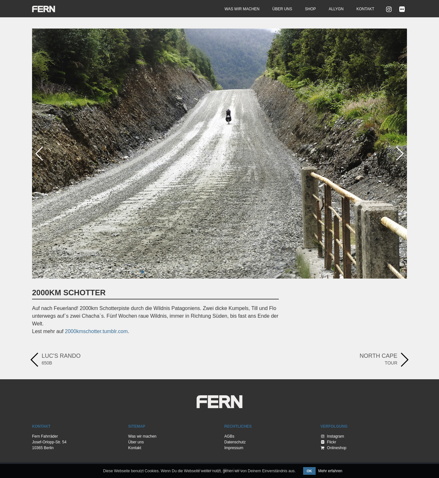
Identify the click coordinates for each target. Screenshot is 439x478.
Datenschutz (235, 442)
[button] (142, 272)
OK (309, 471)
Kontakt (365, 9)
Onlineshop (333, 448)
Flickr (328, 442)
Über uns (282, 9)
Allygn (336, 9)
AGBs (229, 436)
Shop (310, 9)
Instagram (332, 436)
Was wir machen (242, 9)
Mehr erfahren (330, 471)
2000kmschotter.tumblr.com (96, 331)
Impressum (233, 448)
